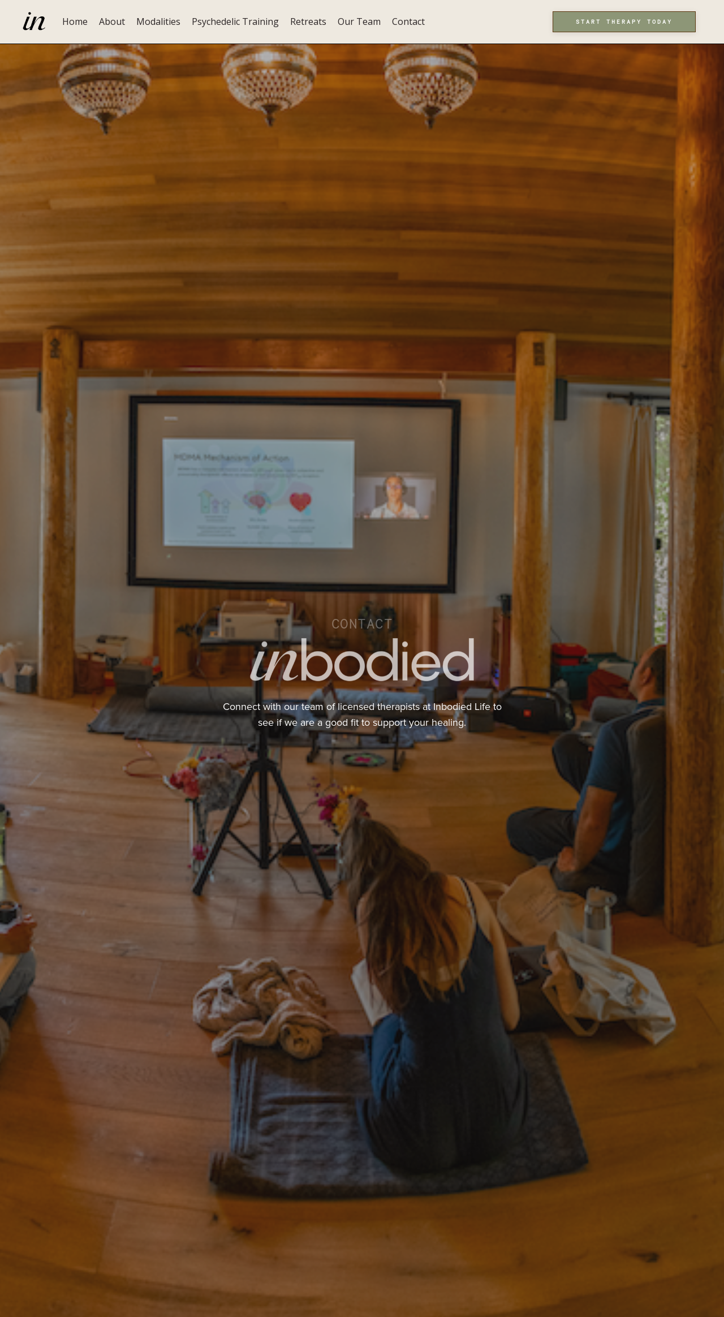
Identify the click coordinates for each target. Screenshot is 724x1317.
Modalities (158, 21)
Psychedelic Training (235, 21)
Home (75, 21)
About (112, 21)
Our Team (359, 21)
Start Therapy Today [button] (624, 21)
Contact (408, 21)
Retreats (308, 21)
